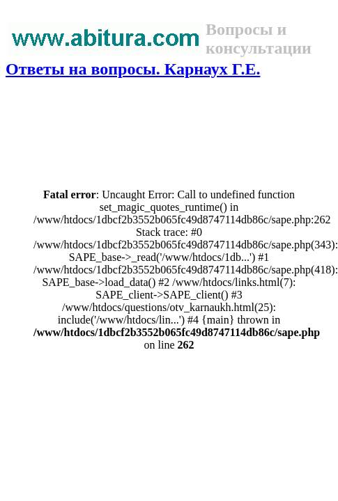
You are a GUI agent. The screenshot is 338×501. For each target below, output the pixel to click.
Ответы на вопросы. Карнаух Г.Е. (133, 69)
